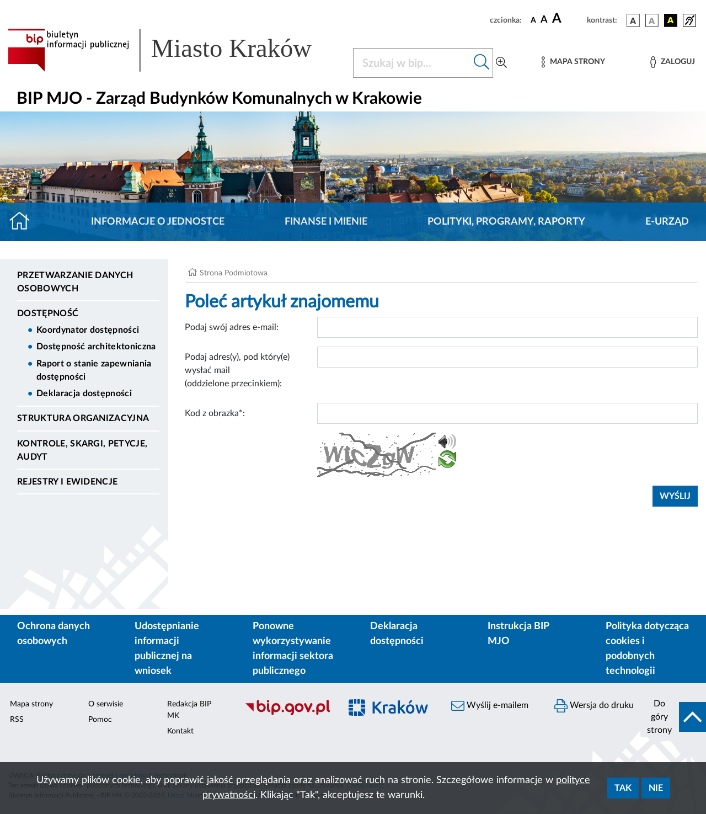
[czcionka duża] (568, 19)
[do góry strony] (673, 717)
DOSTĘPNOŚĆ (47, 313)
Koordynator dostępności (87, 330)
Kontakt (180, 731)
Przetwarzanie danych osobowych (75, 282)
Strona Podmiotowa (234, 273)
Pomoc (100, 719)
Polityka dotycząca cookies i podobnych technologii (647, 648)
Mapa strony (31, 704)
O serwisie (105, 704)
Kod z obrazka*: (215, 413)
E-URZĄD (667, 222)
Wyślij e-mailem (489, 705)
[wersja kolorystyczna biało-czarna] (652, 20)
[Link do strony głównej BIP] (173, 50)
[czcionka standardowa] (533, 19)
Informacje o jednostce (157, 222)
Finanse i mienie (326, 222)
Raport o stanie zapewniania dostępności (94, 370)
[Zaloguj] (672, 62)
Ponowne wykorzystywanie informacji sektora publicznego (293, 648)
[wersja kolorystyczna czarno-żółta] (670, 20)
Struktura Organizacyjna (83, 418)
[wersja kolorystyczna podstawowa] (633, 20)
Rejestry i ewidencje (67, 481)
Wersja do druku (594, 705)
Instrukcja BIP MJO (518, 633)
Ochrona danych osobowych (53, 633)
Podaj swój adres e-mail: (232, 327)
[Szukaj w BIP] (412, 63)
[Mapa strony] (573, 62)
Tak (623, 788)
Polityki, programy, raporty (506, 222)
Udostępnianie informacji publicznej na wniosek (167, 648)
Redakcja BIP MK (189, 710)
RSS (17, 719)
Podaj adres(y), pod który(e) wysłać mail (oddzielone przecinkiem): (237, 370)
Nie (656, 788)
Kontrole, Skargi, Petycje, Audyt (82, 450)
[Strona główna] (24, 222)
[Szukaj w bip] (481, 63)
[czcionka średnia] (544, 20)
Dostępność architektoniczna (96, 346)
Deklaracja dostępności (84, 393)
